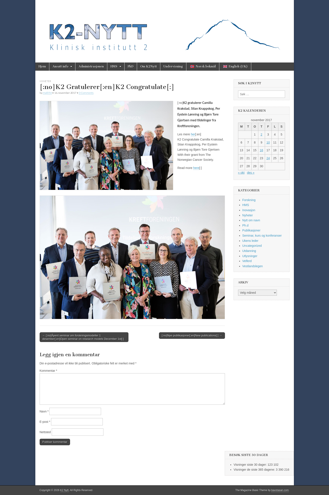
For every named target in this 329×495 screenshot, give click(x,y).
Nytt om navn (251, 220)
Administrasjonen (91, 66)
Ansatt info (60, 66)
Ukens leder (250, 240)
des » (250, 172)
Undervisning (173, 66)
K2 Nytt (64, 490)
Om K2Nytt (148, 66)
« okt (241, 172)
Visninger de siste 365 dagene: (255, 469)
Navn (44, 411)
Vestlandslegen (252, 266)
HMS (114, 66)
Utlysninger (249, 256)
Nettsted (45, 432)
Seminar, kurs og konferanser (262, 235)
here (196, 168)
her (193, 134)
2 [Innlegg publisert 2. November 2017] (261, 134)
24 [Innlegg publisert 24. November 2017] (268, 158)
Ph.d (245, 225)
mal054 (47, 92)
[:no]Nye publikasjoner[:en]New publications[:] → (192, 335)
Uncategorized (252, 245)
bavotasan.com (280, 490)
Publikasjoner (251, 230)
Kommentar (48, 370)
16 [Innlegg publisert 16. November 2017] (261, 150)
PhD (131, 66)
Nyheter (45, 81)
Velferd (247, 261)
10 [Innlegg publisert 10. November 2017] (268, 142)
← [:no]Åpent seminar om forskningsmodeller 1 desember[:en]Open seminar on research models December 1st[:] (83, 337)
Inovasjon (248, 210)
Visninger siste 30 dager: (251, 464)
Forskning (249, 200)
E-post (45, 421)
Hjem (42, 66)
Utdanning (249, 251)
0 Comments (86, 92)
